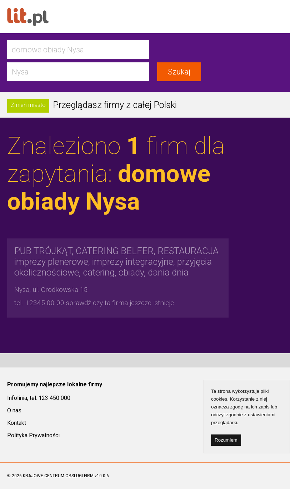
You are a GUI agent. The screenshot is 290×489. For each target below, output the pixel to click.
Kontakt (16, 422)
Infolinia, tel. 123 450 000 (38, 398)
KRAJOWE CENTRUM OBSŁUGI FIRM (58, 475)
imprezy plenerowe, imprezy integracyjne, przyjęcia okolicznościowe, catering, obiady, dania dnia (116, 262)
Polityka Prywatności (33, 435)
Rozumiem (226, 440)
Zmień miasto (28, 105)
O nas (14, 410)
